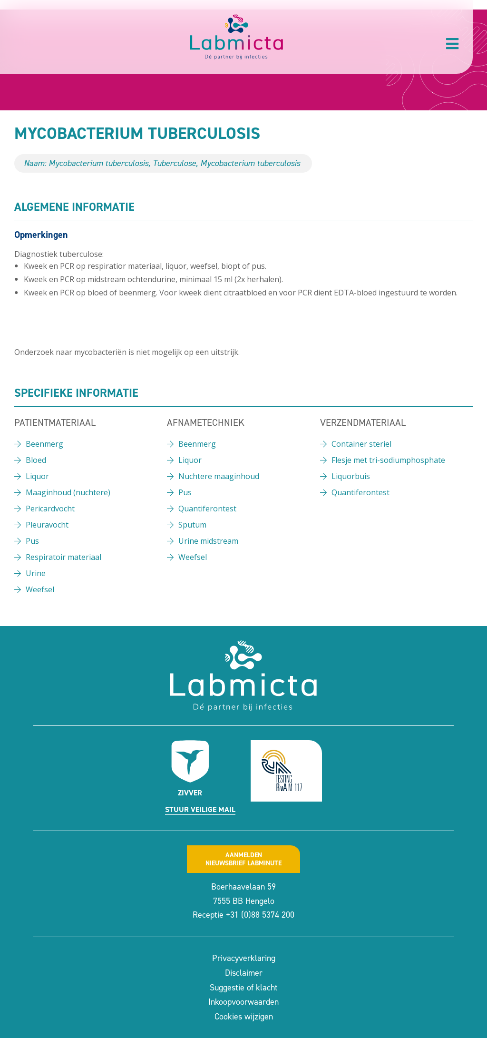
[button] (452, 44)
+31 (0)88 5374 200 (260, 914)
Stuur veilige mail (200, 809)
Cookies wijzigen (243, 1016)
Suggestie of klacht (244, 987)
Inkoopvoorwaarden (243, 1002)
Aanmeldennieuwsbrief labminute (243, 859)
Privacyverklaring (243, 958)
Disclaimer (244, 973)
